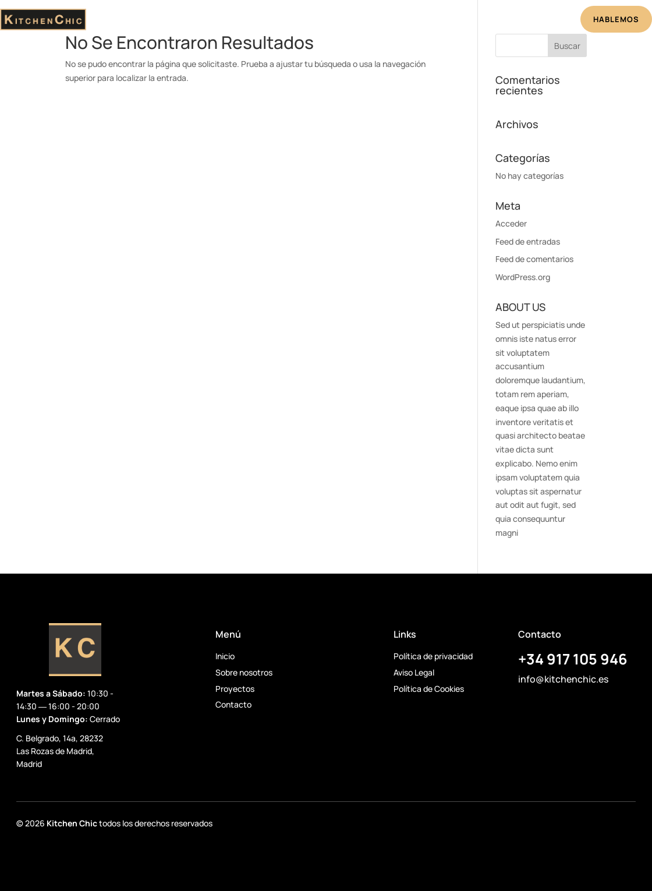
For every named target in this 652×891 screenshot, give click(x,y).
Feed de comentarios (534, 258)
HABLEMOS (616, 19)
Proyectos (344, 21)
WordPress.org (522, 276)
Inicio (212, 21)
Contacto (233, 704)
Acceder (511, 223)
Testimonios (407, 21)
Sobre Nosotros (272, 21)
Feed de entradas (527, 241)
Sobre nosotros (243, 672)
